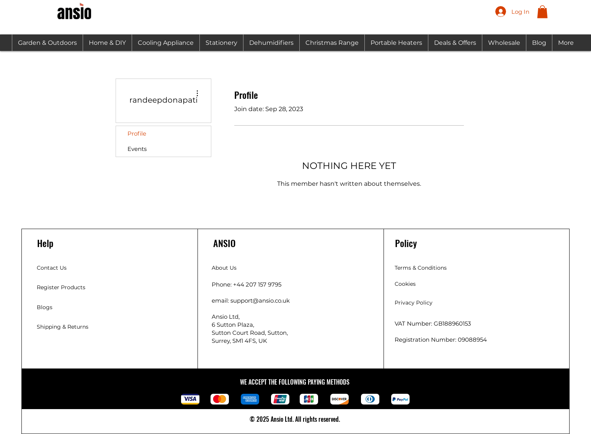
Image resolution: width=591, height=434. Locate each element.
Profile (136, 133)
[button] (542, 11)
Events (137, 148)
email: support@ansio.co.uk (251, 300)
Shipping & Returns (62, 326)
